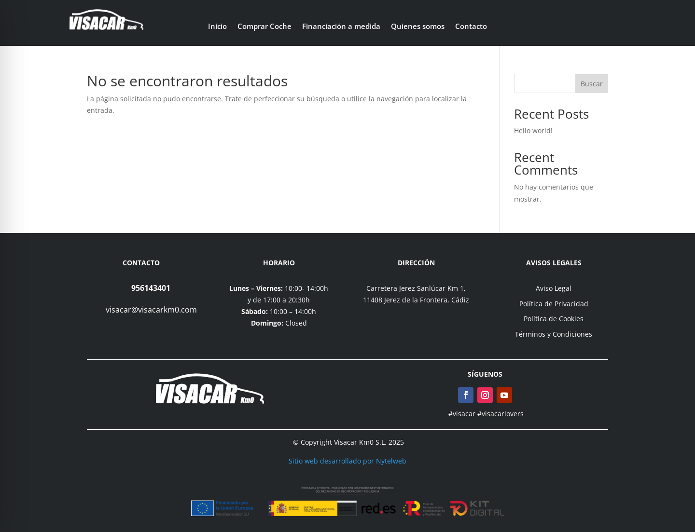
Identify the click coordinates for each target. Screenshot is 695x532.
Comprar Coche (264, 27)
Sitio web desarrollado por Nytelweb (347, 460)
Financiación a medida (341, 27)
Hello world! (533, 130)
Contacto (471, 27)
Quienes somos (418, 27)
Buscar (592, 83)
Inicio (217, 27)
